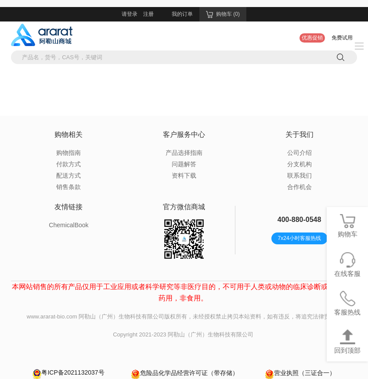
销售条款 (68, 186)
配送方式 (68, 175)
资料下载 (184, 175)
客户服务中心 (184, 134)
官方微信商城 (184, 207)
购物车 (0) (223, 14)
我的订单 (182, 14)
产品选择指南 (184, 152)
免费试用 (342, 38)
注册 (148, 14)
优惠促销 (312, 38)
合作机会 (299, 186)
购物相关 (68, 134)
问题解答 (184, 164)
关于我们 (299, 134)
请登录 (129, 14)
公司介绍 (299, 152)
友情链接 (68, 207)
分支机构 (299, 164)
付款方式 (68, 164)
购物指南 (68, 152)
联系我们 (299, 175)
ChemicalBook (68, 225)
